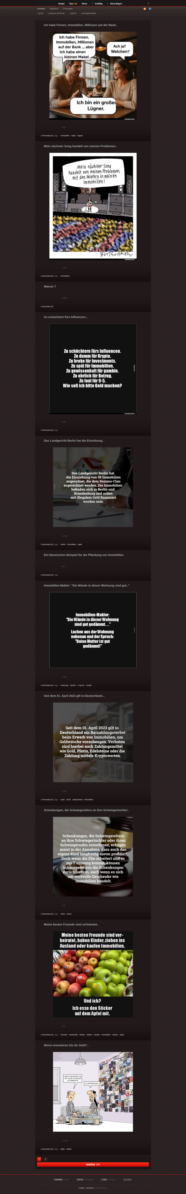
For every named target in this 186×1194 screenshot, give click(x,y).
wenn (69, 914)
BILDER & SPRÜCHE (56, 13)
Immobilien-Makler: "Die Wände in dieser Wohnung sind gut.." (86, 585)
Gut (43, 127)
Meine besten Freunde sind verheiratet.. (71, 924)
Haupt (61, 3)
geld (80, 544)
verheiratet (73, 1035)
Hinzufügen (114, 3)
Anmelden (41, 9)
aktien (69, 1149)
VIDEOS (72, 13)
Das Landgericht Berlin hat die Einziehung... (74, 440)
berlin (63, 544)
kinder (82, 1035)
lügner (80, 136)
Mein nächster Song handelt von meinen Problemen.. (80, 146)
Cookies (82, 1188)
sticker (115, 1035)
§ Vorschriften (68, 9)
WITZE (40, 13)
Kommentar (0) (46, 136)
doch (63, 914)
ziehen (89, 1035)
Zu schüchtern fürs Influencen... (66, 317)
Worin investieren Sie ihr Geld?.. (66, 1045)
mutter (89, 685)
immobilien (65, 136)
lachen (73, 685)
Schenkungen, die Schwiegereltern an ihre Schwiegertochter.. (86, 810)
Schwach (54, 127)
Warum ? (50, 286)
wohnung (64, 685)
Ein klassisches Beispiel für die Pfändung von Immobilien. (84, 555)
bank (74, 136)
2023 (69, 800)
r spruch (81, 685)
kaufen (97, 1035)
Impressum (90, 1188)
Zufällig (97, 3)
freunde (64, 1035)
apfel (122, 1035)
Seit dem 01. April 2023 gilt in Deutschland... (74, 695)
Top (73, 3)
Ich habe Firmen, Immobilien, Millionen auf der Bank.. (80, 25)
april (63, 800)
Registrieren (54, 9)
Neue (84, 3)
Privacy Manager (101, 1188)
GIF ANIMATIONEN (88, 13)
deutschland (78, 800)
